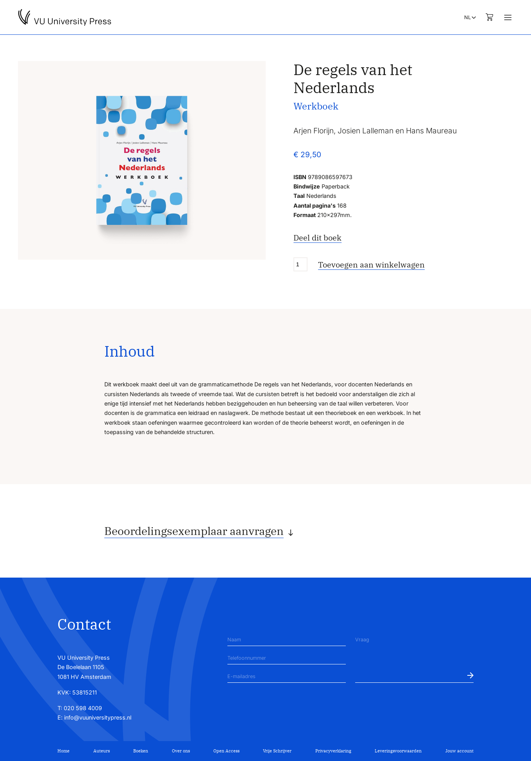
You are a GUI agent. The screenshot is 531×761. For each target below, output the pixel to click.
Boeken (140, 751)
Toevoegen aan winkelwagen (371, 264)
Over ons (181, 751)
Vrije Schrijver (277, 751)
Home (63, 751)
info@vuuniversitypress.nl (97, 717)
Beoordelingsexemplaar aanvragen (194, 531)
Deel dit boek (317, 237)
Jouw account (459, 751)
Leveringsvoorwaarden (398, 751)
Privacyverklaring (333, 751)
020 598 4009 (83, 708)
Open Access (226, 751)
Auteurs (101, 751)
